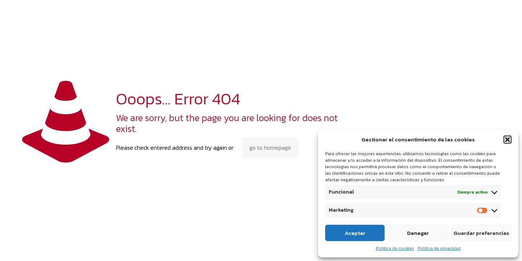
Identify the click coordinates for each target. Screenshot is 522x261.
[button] (507, 139)
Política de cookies (395, 248)
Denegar (418, 233)
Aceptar (355, 233)
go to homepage (270, 147)
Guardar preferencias (481, 233)
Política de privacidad (439, 248)
